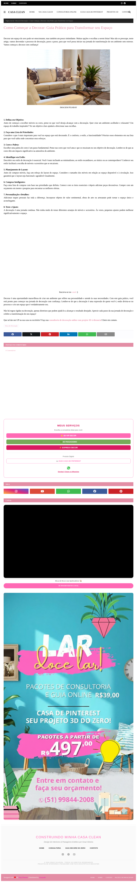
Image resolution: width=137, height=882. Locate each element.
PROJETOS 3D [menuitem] (112, 12)
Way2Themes (23, 877)
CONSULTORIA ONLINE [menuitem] (66, 12)
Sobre (13, 3)
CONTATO (94, 848)
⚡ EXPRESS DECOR (68, 447)
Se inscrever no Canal (68, 586)
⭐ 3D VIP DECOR (68, 436)
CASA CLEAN (16, 12)
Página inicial (10, 21)
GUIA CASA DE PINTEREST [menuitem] (91, 12)
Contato (23, 3)
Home (6, 3)
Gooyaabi (42, 877)
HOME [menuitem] (32, 12)
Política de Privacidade (124, 877)
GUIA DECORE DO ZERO (75, 848)
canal (74, 292)
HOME (41, 848)
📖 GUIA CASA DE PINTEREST (68, 461)
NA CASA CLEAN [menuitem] (46, 12)
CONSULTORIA (55, 848)
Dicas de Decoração (21, 21)
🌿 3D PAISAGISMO (68, 442)
